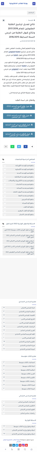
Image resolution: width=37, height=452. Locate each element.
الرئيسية (31, 20)
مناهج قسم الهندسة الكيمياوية (19, 169)
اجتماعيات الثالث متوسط (19, 362)
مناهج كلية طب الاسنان (19, 214)
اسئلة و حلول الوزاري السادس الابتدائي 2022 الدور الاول (20, 236)
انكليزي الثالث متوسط (19, 377)
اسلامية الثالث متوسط (19, 370)
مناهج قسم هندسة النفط (19, 196)
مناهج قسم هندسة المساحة (19, 188)
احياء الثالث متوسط (19, 366)
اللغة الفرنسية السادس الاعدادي (19, 334)
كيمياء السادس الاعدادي (19, 349)
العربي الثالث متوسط (19, 374)
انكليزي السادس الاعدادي (19, 342)
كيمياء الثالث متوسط (19, 389)
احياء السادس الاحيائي (19, 308)
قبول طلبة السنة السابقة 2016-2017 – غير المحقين (19, 116)
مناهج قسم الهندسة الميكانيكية (19, 177)
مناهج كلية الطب (19, 207)
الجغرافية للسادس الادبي (19, 323)
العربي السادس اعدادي (19, 330)
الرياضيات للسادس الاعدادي (19, 327)
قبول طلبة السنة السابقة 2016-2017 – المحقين (19, 107)
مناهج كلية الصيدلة (19, 203)
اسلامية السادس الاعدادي (19, 311)
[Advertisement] (18, 279)
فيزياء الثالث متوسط (19, 385)
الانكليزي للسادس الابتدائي (19, 406)
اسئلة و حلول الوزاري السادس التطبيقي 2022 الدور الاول (20, 253)
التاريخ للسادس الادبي (19, 319)
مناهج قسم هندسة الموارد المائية (19, 192)
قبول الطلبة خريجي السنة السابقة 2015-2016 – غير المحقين (19, 134)
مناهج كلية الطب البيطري (19, 211)
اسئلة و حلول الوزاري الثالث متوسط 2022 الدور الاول (19, 230)
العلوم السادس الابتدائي (19, 409)
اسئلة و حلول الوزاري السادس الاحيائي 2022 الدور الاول (20, 241)
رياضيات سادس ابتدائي (19, 413)
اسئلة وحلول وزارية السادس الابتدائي (19, 430)
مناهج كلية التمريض (19, 199)
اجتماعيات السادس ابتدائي (19, 402)
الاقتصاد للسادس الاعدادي (19, 315)
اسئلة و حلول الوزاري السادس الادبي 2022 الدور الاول (19, 247)
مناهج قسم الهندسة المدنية (19, 173)
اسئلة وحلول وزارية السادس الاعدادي (19, 434)
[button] (26, 146)
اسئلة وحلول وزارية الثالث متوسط (19, 426)
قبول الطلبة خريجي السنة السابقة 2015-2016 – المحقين (19, 125)
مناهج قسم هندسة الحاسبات (19, 184)
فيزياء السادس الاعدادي (19, 345)
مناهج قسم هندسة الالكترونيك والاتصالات (19, 180)
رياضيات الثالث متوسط (19, 381)
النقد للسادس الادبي (19, 338)
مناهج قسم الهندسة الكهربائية (19, 165)
